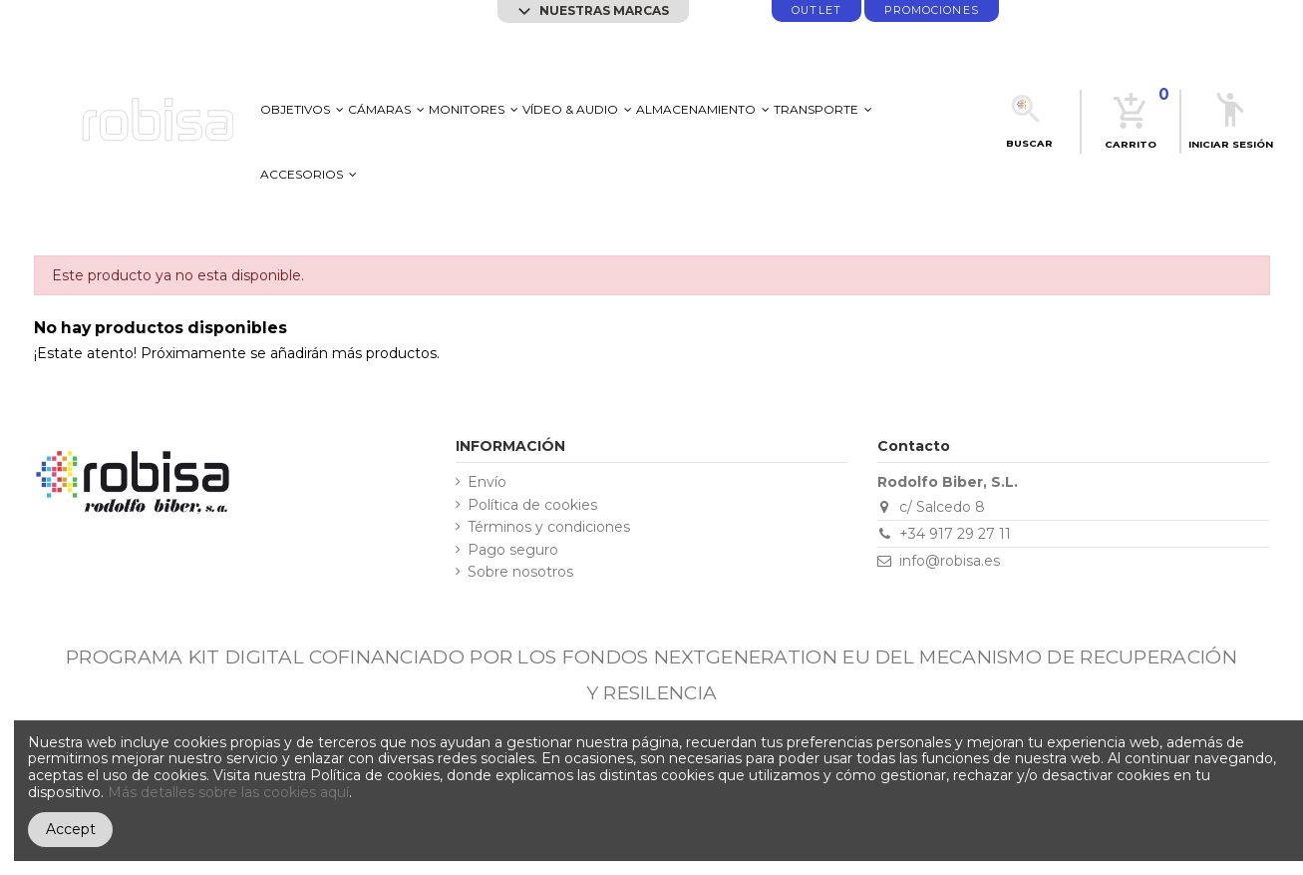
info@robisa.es (949, 561)
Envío (487, 482)
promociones (931, 10)
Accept (71, 829)
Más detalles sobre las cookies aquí (228, 792)
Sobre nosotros (520, 572)
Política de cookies (532, 505)
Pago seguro (513, 550)
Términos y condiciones (549, 527)
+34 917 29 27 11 (955, 534)
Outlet (816, 10)
